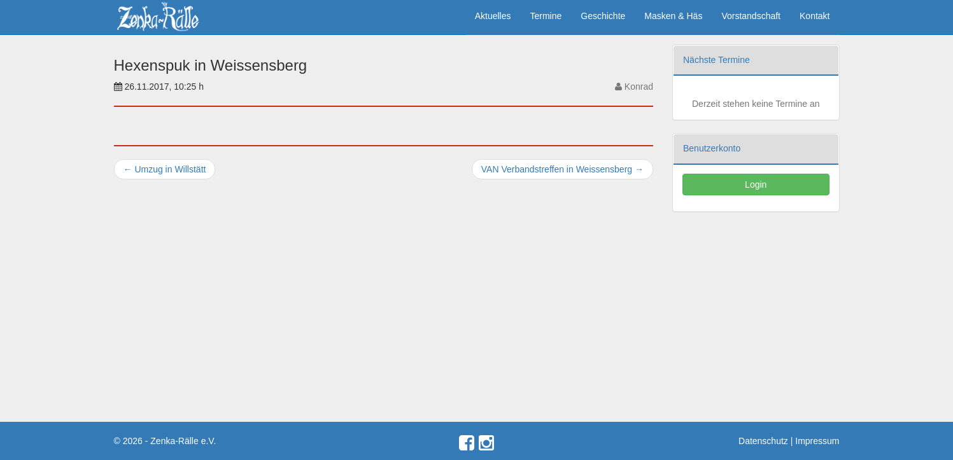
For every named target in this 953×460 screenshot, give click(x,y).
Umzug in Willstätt (165, 169)
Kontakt (814, 16)
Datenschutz (763, 441)
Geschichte (603, 16)
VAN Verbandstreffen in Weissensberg (562, 169)
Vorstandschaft (750, 16)
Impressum (817, 441)
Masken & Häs (673, 16)
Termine (546, 16)
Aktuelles (493, 16)
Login (755, 184)
